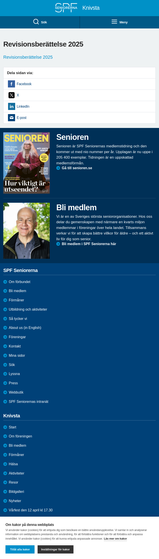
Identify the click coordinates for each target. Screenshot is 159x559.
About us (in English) (25, 328)
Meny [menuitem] (119, 21)
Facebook (24, 84)
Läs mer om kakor (115, 538)
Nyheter (15, 501)
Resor (13, 482)
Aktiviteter (16, 473)
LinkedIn (23, 106)
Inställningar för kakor (55, 549)
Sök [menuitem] (40, 21)
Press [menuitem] (13, 383)
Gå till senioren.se (77, 168)
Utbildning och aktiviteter (28, 309)
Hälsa (13, 464)
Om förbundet (19, 282)
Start (12, 427)
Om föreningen (20, 436)
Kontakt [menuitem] (15, 346)
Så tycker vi (18, 319)
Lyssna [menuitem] (14, 374)
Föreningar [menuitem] (17, 337)
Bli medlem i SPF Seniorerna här (89, 244)
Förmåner (16, 300)
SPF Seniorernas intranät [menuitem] (28, 401)
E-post (21, 118)
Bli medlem (17, 291)
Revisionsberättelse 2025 (28, 57)
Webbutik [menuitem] (16, 392)
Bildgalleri (16, 491)
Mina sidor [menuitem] (17, 355)
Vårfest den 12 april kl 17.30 (31, 510)
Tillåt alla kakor (20, 549)
